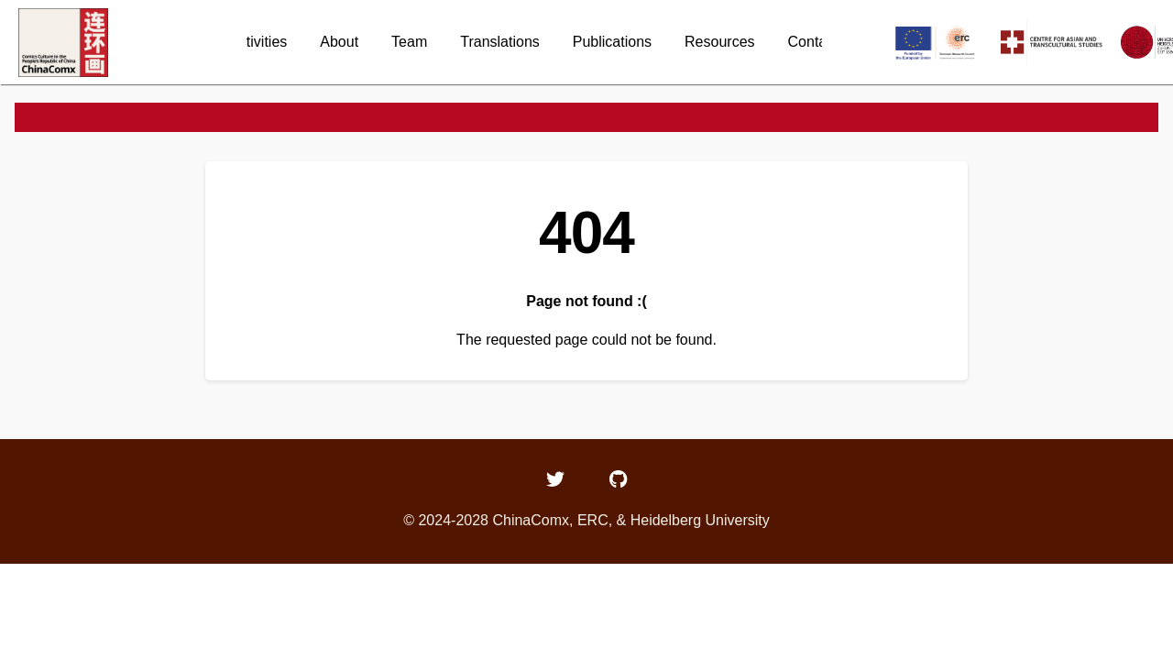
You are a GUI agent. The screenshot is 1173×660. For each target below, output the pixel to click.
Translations (500, 42)
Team (409, 42)
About (339, 42)
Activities (258, 42)
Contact (813, 42)
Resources (719, 42)
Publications (612, 42)
